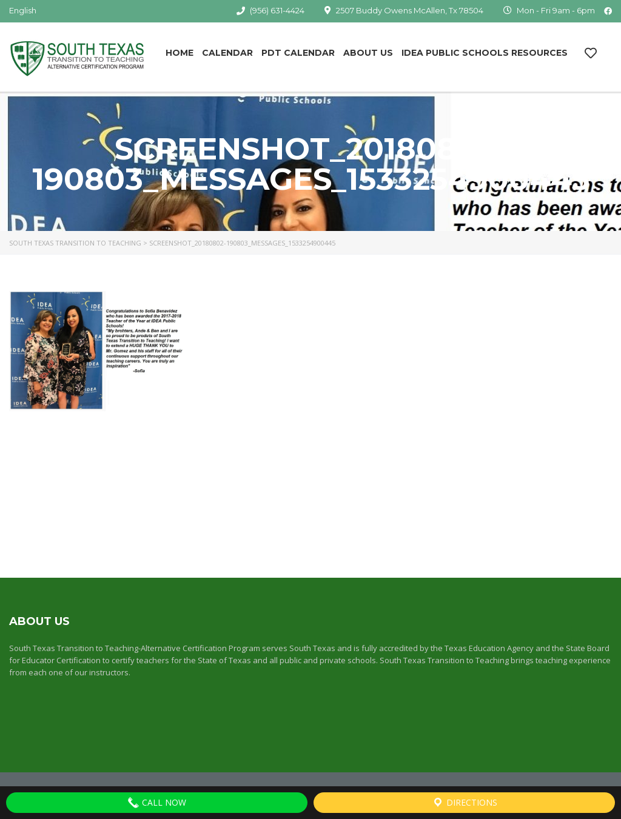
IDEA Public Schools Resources (484, 52)
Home (179, 52)
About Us (368, 52)
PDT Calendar (298, 52)
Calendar (227, 52)
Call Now (156, 803)
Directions (464, 803)
